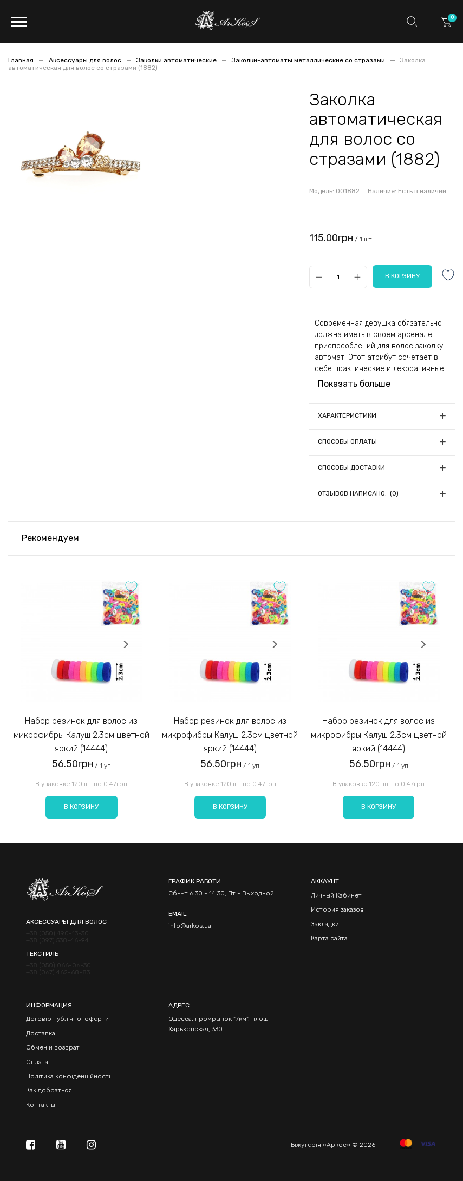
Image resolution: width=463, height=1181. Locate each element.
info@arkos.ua (189, 925)
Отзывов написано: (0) (358, 493)
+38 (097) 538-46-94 (57, 940)
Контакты (40, 1105)
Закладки (325, 924)
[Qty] (338, 276)
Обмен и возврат (53, 1047)
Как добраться (49, 1090)
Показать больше (354, 384)
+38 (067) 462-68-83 (58, 972)
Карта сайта (329, 938)
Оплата (37, 1062)
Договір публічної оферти (67, 1018)
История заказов (337, 909)
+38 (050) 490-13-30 (57, 933)
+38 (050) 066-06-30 (58, 965)
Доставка (40, 1033)
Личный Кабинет (336, 895)
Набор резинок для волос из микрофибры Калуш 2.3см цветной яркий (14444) (81, 735)
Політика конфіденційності (68, 1076)
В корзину (81, 806)
